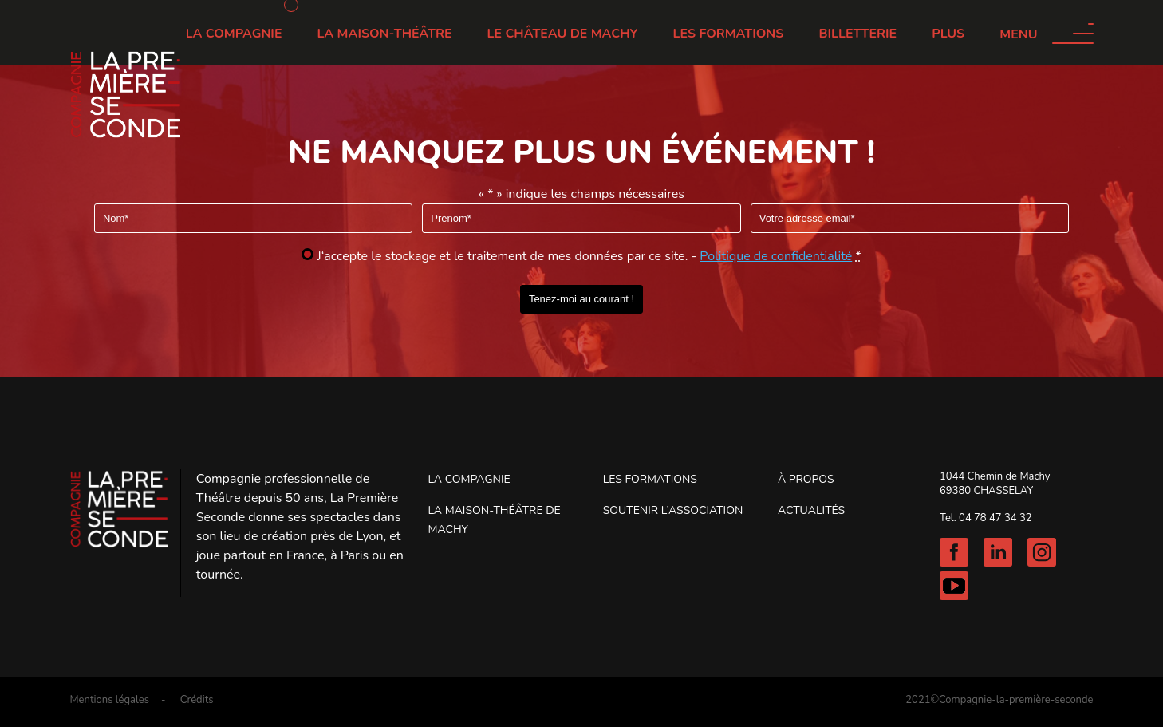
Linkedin (998, 552)
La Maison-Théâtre (384, 33)
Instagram (1041, 552)
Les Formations (728, 33)
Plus (948, 33)
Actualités (811, 510)
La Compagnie (234, 33)
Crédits (197, 700)
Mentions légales (108, 700)
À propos (806, 479)
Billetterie (857, 33)
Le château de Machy (562, 33)
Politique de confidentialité (776, 256)
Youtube (954, 585)
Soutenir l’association (673, 510)
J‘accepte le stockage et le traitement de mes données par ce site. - (589, 256)
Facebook (954, 552)
